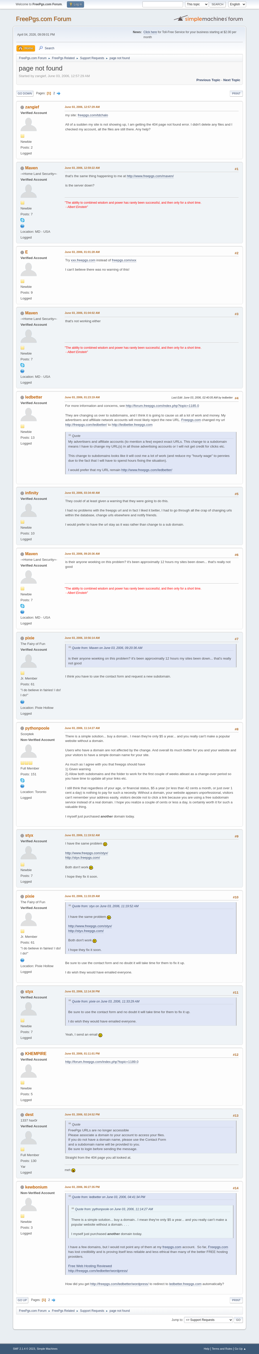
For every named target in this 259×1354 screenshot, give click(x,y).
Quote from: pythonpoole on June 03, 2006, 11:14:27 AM (114, 1209)
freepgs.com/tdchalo (93, 115)
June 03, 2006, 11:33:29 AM (82, 896)
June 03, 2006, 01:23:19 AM (82, 397)
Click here (150, 32)
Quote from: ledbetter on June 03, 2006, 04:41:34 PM (108, 1197)
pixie (29, 638)
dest (29, 1114)
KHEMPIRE (35, 1054)
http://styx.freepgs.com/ (82, 857)
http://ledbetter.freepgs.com (132, 425)
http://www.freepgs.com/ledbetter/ (146, 470)
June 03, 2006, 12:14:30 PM (82, 991)
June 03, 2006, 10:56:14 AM (82, 637)
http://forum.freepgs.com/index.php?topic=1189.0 (101, 1062)
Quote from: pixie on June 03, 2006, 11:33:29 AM (105, 1001)
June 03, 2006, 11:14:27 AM (82, 728)
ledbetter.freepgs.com (185, 1284)
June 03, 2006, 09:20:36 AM (82, 553)
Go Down (25, 93)
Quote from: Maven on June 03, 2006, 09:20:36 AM (107, 648)
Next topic (231, 80)
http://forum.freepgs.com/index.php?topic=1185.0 (162, 406)
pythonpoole (37, 728)
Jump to (177, 1320)
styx (29, 835)
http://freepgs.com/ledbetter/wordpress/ (98, 1271)
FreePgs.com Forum (43, 18)
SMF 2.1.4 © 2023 (24, 1348)
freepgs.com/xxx (124, 260)
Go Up (22, 1300)
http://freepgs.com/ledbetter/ (86, 425)
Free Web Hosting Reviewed (90, 1266)
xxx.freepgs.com (83, 260)
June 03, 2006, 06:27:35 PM (82, 1186)
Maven (31, 168)
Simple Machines (47, 1348)
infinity (31, 493)
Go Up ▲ (240, 1348)
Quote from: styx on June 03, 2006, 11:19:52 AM (105, 906)
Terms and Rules (222, 1348)
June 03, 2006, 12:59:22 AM (82, 167)
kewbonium (36, 1187)
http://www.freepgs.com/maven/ (150, 176)
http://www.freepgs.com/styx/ (86, 853)
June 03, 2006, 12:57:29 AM (82, 106)
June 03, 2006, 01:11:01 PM (82, 1053)
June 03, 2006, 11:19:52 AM (82, 835)
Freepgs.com (191, 420)
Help (206, 1348)
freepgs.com (172, 1247)
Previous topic (208, 80)
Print (236, 93)
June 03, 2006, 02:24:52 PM (82, 1114)
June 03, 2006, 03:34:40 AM (82, 492)
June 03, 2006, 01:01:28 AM (82, 251)
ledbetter (33, 397)
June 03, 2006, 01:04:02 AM (82, 312)
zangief (32, 107)
